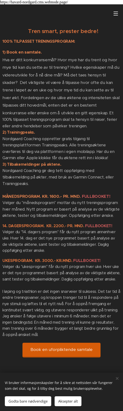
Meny (116, 13)
